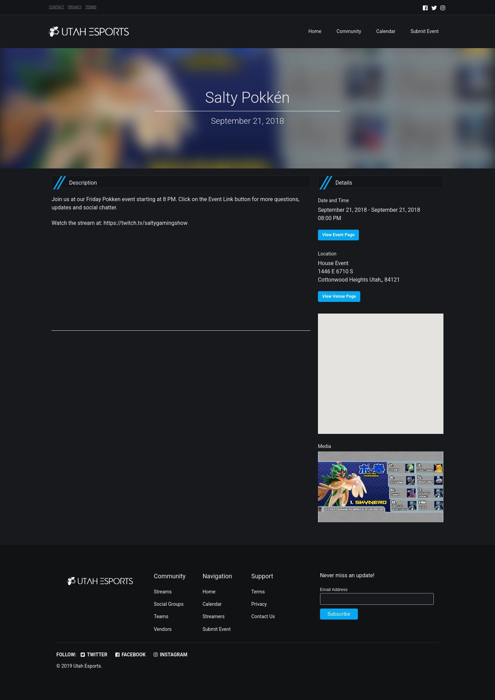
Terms (90, 7)
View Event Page (338, 234)
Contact (56, 7)
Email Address (334, 589)
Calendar (386, 31)
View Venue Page (339, 296)
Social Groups (169, 604)
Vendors (163, 629)
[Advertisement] (181, 282)
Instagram (170, 654)
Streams (163, 591)
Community (349, 31)
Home (314, 31)
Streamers (213, 616)
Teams (161, 616)
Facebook (130, 654)
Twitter (93, 654)
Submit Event (424, 31)
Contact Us (263, 616)
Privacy (74, 7)
